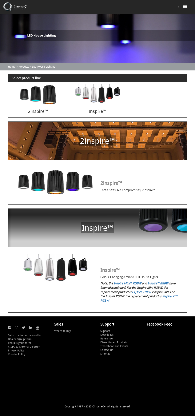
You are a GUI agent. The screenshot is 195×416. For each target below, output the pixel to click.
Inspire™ (97, 111)
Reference (106, 338)
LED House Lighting (43, 66)
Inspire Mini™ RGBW (127, 283)
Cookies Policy (16, 354)
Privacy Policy (16, 350)
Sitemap (105, 353)
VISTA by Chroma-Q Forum (24, 346)
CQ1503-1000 (141, 292)
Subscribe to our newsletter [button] (25, 335)
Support (105, 331)
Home (11, 66)
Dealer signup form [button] (20, 339)
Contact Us (106, 350)
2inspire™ (38, 111)
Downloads (106, 334)
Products (23, 66)
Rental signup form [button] (19, 343)
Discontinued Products (113, 342)
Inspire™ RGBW (158, 283)
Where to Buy (62, 331)
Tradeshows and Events (114, 346)
